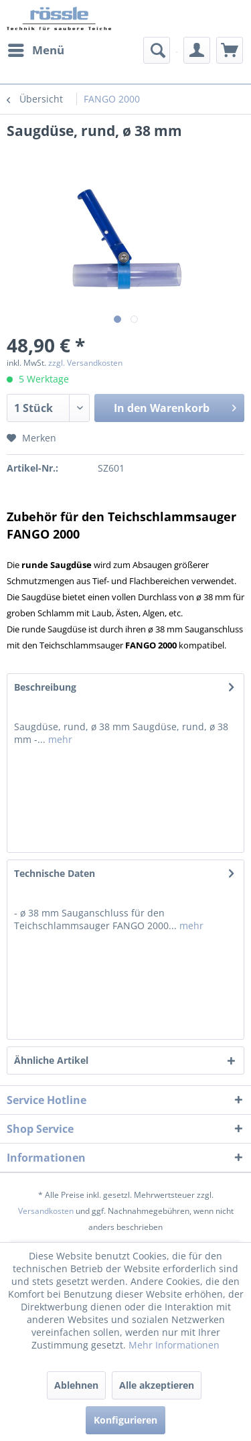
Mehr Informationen (174, 1345)
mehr (59, 739)
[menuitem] (35, 50)
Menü (36, 49)
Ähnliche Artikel (51, 1060)
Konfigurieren (125, 1420)
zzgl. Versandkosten (85, 362)
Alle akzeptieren (156, 1385)
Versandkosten (46, 1211)
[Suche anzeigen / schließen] (156, 50)
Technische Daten (54, 873)
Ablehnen (76, 1385)
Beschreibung (45, 687)
